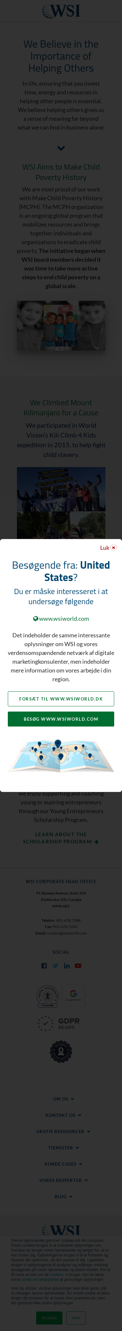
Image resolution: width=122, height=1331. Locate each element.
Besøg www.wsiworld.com (61, 719)
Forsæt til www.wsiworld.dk (61, 698)
